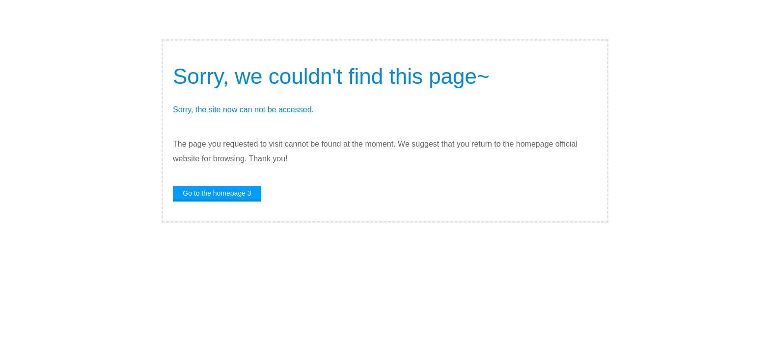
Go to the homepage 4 (217, 193)
